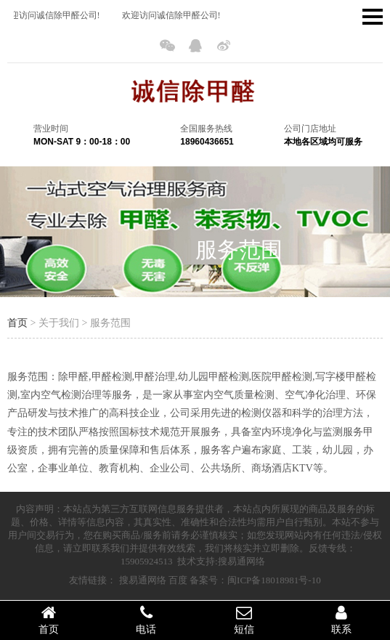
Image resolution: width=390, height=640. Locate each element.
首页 (17, 322)
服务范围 (239, 250)
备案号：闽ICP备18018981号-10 (255, 580)
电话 (146, 619)
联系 (341, 619)
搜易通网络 (142, 580)
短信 (244, 619)
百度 (177, 580)
